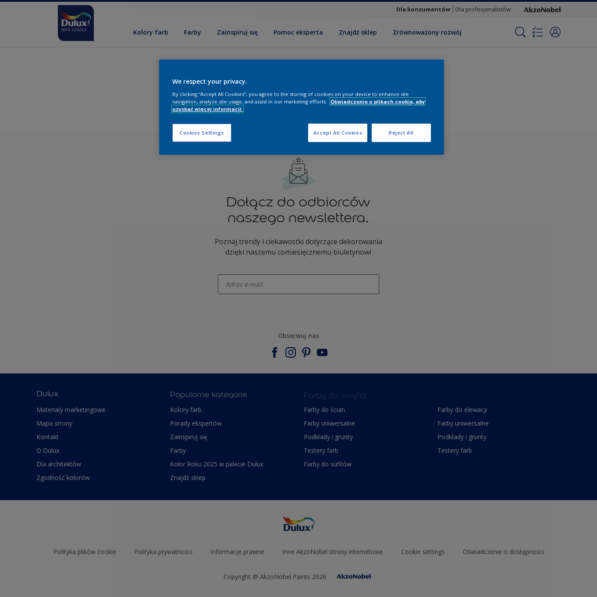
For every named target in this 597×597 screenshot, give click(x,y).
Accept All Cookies (337, 132)
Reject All (401, 132)
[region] (301, 107)
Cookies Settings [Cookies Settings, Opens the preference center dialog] (202, 132)
